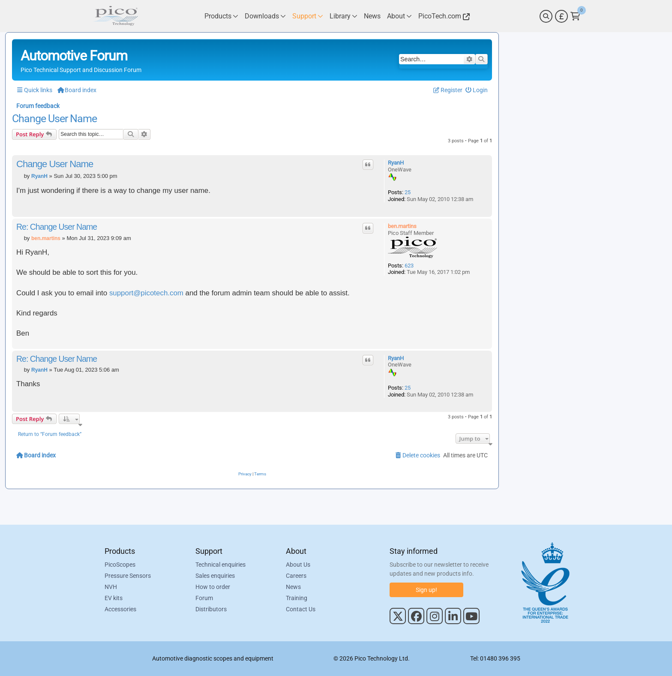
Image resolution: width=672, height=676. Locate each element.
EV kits (114, 598)
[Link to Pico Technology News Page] (372, 16)
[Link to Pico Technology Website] (442, 16)
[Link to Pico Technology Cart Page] (575, 16)
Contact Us (300, 609)
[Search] (546, 16)
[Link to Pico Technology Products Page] (221, 16)
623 (409, 265)
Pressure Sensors (128, 575)
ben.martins (402, 226)
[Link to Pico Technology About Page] (399, 16)
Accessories (120, 609)
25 (408, 192)
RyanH (396, 162)
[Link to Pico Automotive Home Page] (115, 16)
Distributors (211, 609)
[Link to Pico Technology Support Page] (307, 16)
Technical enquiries (220, 564)
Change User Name (54, 119)
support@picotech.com (146, 293)
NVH (111, 586)
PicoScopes (120, 564)
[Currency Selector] (561, 16)
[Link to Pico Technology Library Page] (343, 16)
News (293, 586)
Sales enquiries (215, 575)
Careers (296, 575)
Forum (204, 598)
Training (296, 598)
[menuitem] (476, 90)
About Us (298, 564)
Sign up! (426, 589)
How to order (212, 586)
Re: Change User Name (56, 226)
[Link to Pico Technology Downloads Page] (265, 16)
